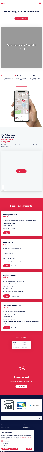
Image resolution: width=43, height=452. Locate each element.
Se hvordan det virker (21, 86)
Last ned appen (21, 18)
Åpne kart (21, 171)
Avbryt (11, 448)
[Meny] (40, 3)
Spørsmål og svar (28, 432)
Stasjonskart (26, 430)
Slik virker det (27, 427)
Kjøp (7, 233)
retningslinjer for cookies (8, 437)
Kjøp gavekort (5, 430)
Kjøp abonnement (6, 427)
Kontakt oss (21, 386)
